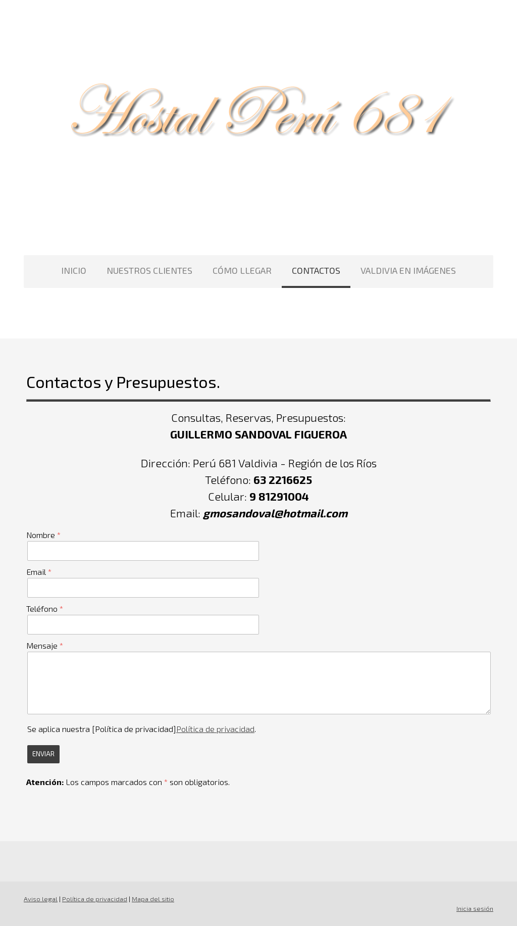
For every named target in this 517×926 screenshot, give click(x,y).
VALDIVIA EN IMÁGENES (408, 270)
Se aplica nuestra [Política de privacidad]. (141, 729)
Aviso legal (41, 899)
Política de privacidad (215, 729)
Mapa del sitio (153, 899)
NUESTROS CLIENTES (149, 270)
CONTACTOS (316, 270)
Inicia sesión (474, 908)
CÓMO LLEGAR (242, 270)
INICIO (73, 270)
